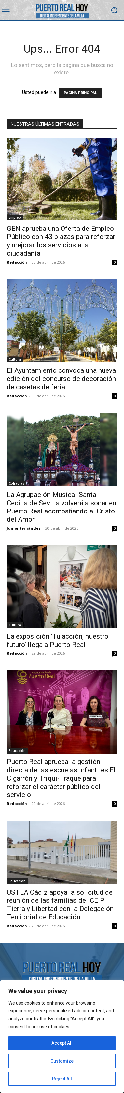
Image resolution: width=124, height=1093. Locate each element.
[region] (62, 1036)
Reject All (62, 1078)
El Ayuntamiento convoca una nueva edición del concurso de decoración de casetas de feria (61, 379)
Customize (62, 1061)
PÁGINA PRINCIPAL (80, 93)
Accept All (62, 1043)
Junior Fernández (24, 528)
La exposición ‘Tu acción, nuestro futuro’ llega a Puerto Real (57, 640)
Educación (17, 750)
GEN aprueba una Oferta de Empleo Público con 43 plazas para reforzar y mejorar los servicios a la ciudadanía (61, 241)
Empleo (15, 217)
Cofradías (16, 483)
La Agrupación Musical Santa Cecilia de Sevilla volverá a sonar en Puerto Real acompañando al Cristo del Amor (61, 507)
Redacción (17, 262)
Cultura (15, 359)
